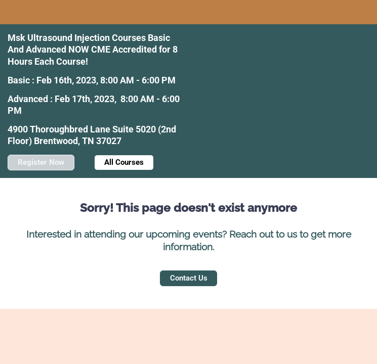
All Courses (124, 162)
